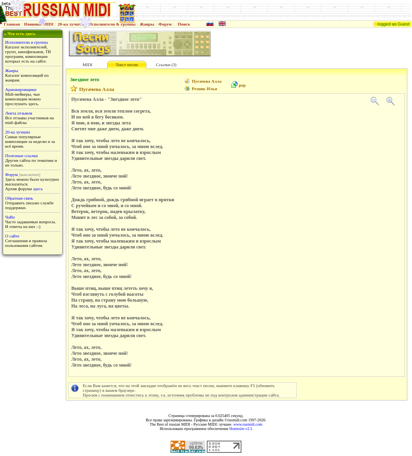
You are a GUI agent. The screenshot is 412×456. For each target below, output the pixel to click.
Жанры (146, 24)
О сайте (12, 236)
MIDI (87, 64)
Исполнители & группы (112, 24)
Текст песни (127, 64)
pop (242, 85)
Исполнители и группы (26, 42)
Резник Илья (204, 88)
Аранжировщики (20, 89)
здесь (38, 188)
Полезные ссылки (21, 155)
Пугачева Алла (206, 81)
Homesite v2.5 (240, 428)
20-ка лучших (71, 24)
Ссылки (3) (166, 64)
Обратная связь (19, 198)
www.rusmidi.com (247, 424)
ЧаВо (10, 217)
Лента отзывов (18, 113)
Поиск (184, 24)
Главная (12, 24)
